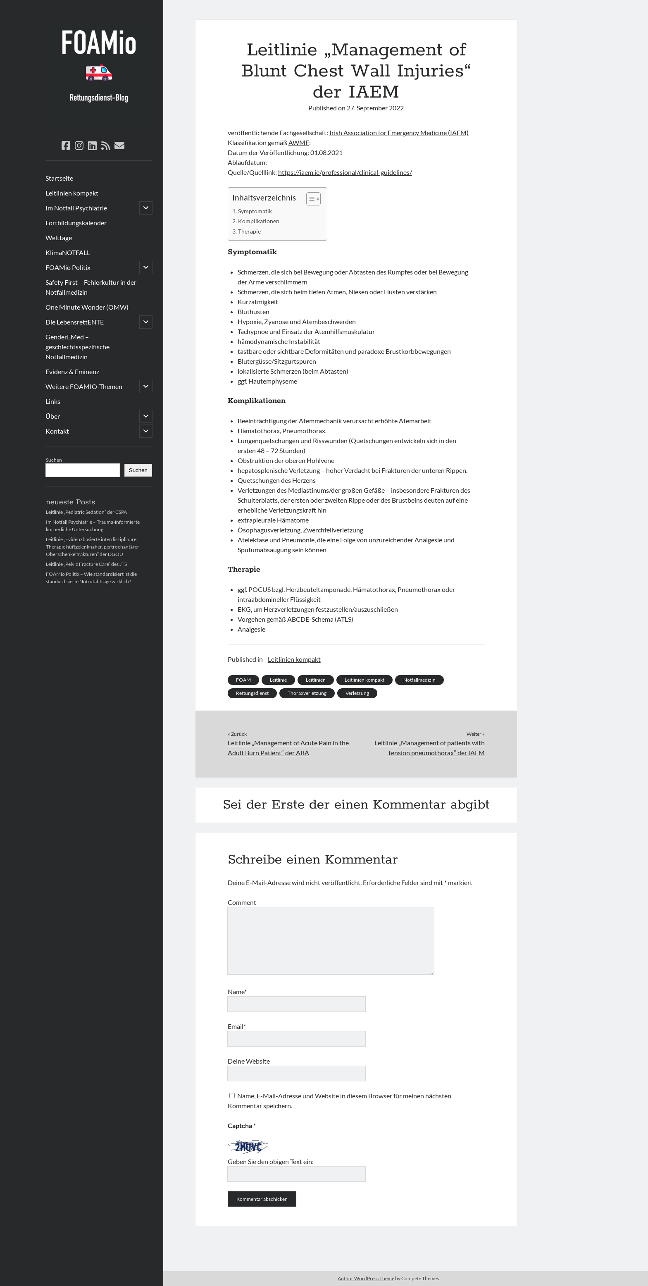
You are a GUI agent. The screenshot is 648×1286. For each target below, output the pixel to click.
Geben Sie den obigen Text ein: (271, 1161)
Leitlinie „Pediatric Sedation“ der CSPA (86, 512)
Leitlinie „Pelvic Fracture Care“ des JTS (86, 564)
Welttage (58, 237)
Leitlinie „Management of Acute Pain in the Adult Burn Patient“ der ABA (288, 747)
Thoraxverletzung (307, 693)
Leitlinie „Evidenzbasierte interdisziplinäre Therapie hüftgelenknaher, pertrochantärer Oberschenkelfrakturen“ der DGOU (92, 546)
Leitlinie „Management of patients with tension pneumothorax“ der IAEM (429, 747)
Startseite (59, 178)
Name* (237, 991)
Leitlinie (278, 680)
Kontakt (57, 431)
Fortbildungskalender (76, 223)
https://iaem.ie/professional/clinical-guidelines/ (345, 172)
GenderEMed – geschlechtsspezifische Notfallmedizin (77, 346)
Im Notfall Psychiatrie (76, 208)
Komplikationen (258, 220)
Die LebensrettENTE (74, 322)
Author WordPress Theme (366, 1278)
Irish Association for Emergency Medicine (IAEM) (399, 132)
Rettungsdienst (252, 693)
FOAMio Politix (68, 267)
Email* (237, 1026)
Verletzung (357, 693)
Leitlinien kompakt (71, 193)
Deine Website (249, 1061)
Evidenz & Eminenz (72, 371)
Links (52, 401)
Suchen (54, 460)
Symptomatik (255, 211)
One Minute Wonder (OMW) (87, 307)
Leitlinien (316, 680)
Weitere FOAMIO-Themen (83, 386)
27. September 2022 (375, 108)
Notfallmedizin (419, 680)
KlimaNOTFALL (67, 252)
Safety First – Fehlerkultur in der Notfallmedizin (90, 287)
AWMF (298, 142)
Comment (242, 902)
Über (52, 416)
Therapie (249, 231)
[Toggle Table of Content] (309, 199)
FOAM (243, 680)
